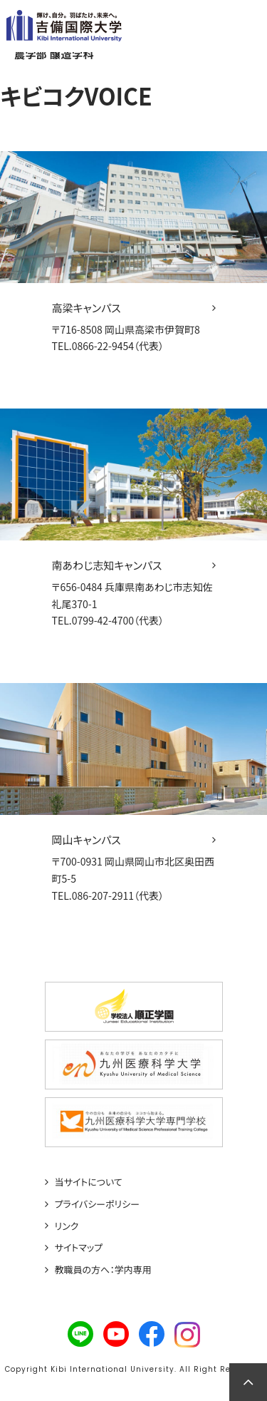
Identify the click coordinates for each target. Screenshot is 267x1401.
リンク (67, 1226)
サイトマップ (79, 1247)
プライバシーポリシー (97, 1204)
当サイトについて (88, 1182)
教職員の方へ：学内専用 (103, 1270)
